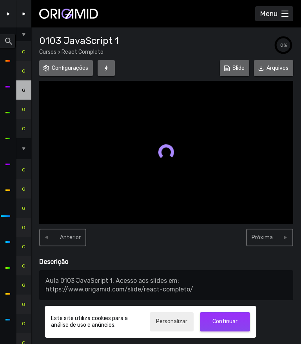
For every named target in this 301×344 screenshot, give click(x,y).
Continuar (225, 321)
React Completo (81, 52)
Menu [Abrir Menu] (268, 13)
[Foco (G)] (106, 68)
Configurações (70, 68)
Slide (238, 68)
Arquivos (273, 65)
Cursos (48, 52)
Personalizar (171, 321)
